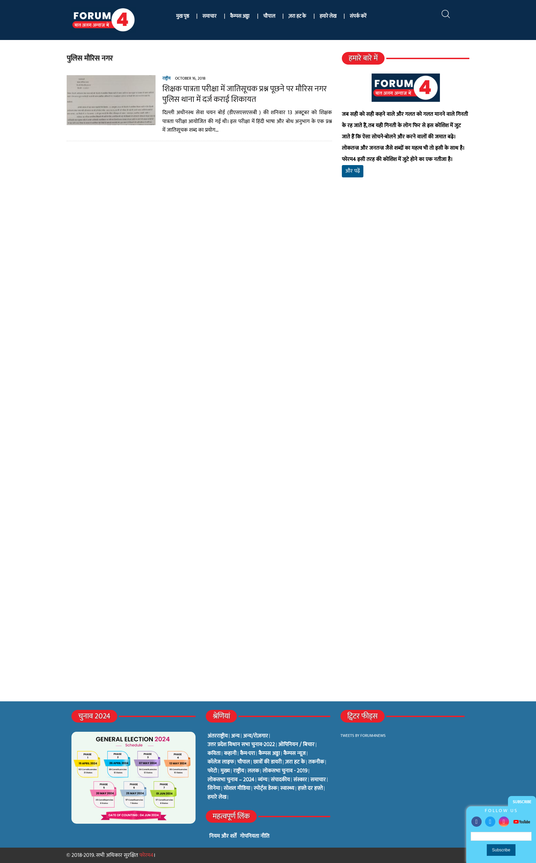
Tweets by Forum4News (363, 735)
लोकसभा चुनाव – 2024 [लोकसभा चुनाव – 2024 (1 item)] (230, 780)
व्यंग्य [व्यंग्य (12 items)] (262, 780)
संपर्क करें (358, 16)
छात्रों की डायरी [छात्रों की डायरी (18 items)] (267, 762)
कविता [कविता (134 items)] (213, 753)
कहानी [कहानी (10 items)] (230, 753)
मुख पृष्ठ (182, 16)
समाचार (209, 16)
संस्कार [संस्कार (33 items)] (300, 780)
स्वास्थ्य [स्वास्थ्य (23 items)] (287, 788)
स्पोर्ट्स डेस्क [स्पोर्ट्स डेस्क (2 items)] (265, 788)
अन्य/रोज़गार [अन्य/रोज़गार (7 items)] (255, 736)
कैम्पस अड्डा (240, 16)
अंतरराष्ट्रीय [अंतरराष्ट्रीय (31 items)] (217, 736)
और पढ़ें (352, 171)
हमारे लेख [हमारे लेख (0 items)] (216, 797)
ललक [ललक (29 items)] (253, 771)
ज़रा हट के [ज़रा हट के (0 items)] (295, 762)
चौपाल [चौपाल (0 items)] (243, 762)
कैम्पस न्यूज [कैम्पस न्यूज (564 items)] (294, 753)
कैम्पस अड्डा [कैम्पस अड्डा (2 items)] (269, 753)
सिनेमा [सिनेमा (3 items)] (213, 788)
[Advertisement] (406, 263)
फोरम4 (146, 855)
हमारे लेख (328, 16)
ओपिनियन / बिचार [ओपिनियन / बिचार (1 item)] (296, 744)
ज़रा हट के (297, 16)
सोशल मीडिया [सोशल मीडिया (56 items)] (237, 788)
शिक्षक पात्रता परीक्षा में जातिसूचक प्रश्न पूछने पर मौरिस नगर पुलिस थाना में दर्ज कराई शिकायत (244, 94)
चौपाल (269, 16)
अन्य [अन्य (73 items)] (235, 736)
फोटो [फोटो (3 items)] (212, 771)
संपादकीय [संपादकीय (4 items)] (280, 780)
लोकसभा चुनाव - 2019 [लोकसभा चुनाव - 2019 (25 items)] (285, 771)
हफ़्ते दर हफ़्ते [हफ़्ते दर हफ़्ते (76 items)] (310, 788)
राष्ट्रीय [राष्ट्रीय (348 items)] (238, 771)
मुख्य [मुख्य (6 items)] (225, 771)
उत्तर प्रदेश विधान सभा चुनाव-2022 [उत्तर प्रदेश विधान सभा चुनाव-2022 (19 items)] (241, 744)
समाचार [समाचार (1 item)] (318, 780)
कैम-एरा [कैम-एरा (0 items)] (247, 753)
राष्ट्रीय (166, 78)
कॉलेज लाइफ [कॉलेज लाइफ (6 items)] (220, 762)
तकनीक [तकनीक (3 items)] (316, 762)
